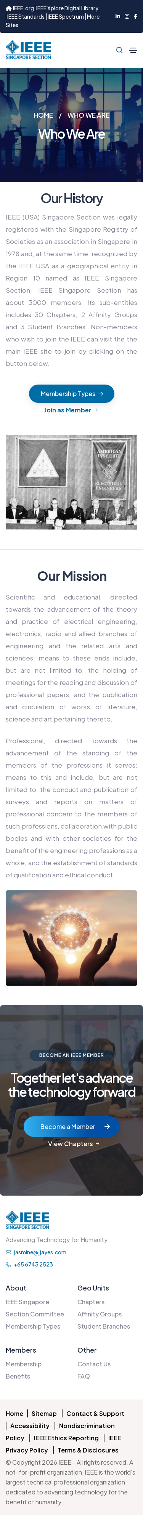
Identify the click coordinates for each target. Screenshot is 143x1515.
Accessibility (30, 1426)
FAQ (83, 1376)
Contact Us (94, 1364)
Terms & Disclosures (88, 1450)
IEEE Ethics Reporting (66, 1438)
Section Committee (35, 1314)
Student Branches (103, 1326)
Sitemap (44, 1413)
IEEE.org (20, 8)
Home (14, 1413)
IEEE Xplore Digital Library (67, 8)
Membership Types (33, 1326)
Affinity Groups (99, 1314)
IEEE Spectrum (66, 16)
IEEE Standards (26, 16)
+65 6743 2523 (29, 1264)
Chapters (90, 1302)
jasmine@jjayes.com (36, 1252)
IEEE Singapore (27, 1302)
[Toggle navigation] (133, 50)
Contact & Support (95, 1413)
